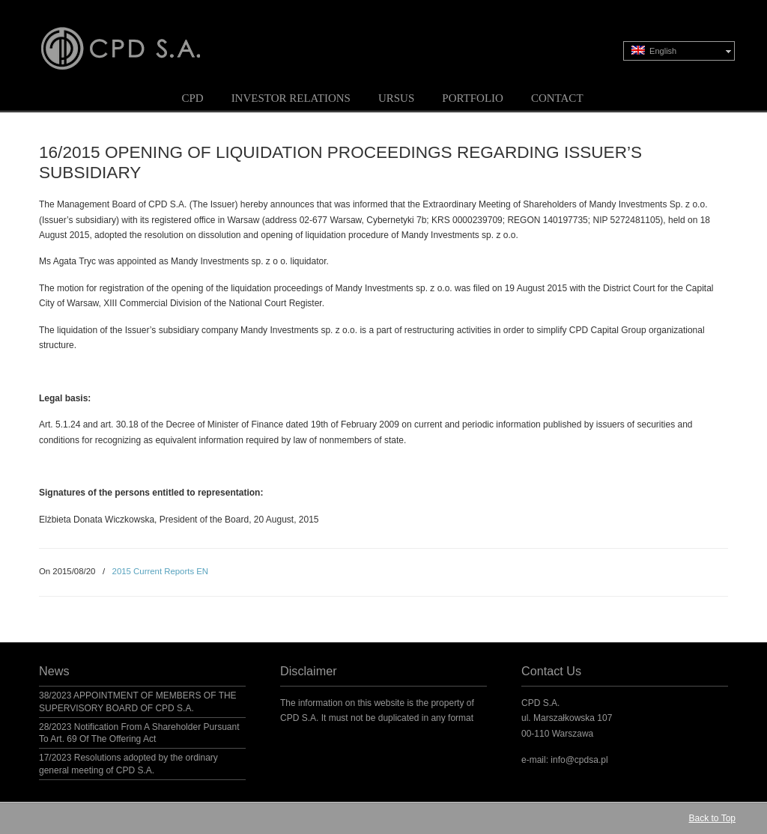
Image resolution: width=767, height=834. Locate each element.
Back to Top (712, 818)
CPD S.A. (138, 38)
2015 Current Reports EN (160, 571)
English (653, 50)
